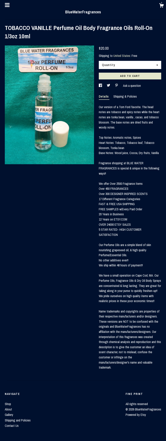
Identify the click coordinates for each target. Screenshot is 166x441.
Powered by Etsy (136, 414)
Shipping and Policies (18, 420)
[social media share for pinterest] (117, 85)
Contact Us (12, 425)
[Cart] (161, 6)
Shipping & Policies (125, 96)
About (8, 409)
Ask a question (132, 85)
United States (121, 55)
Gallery (9, 414)
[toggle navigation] (7, 5)
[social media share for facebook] (101, 85)
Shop (8, 404)
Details (104, 96)
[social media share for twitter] (109, 85)
